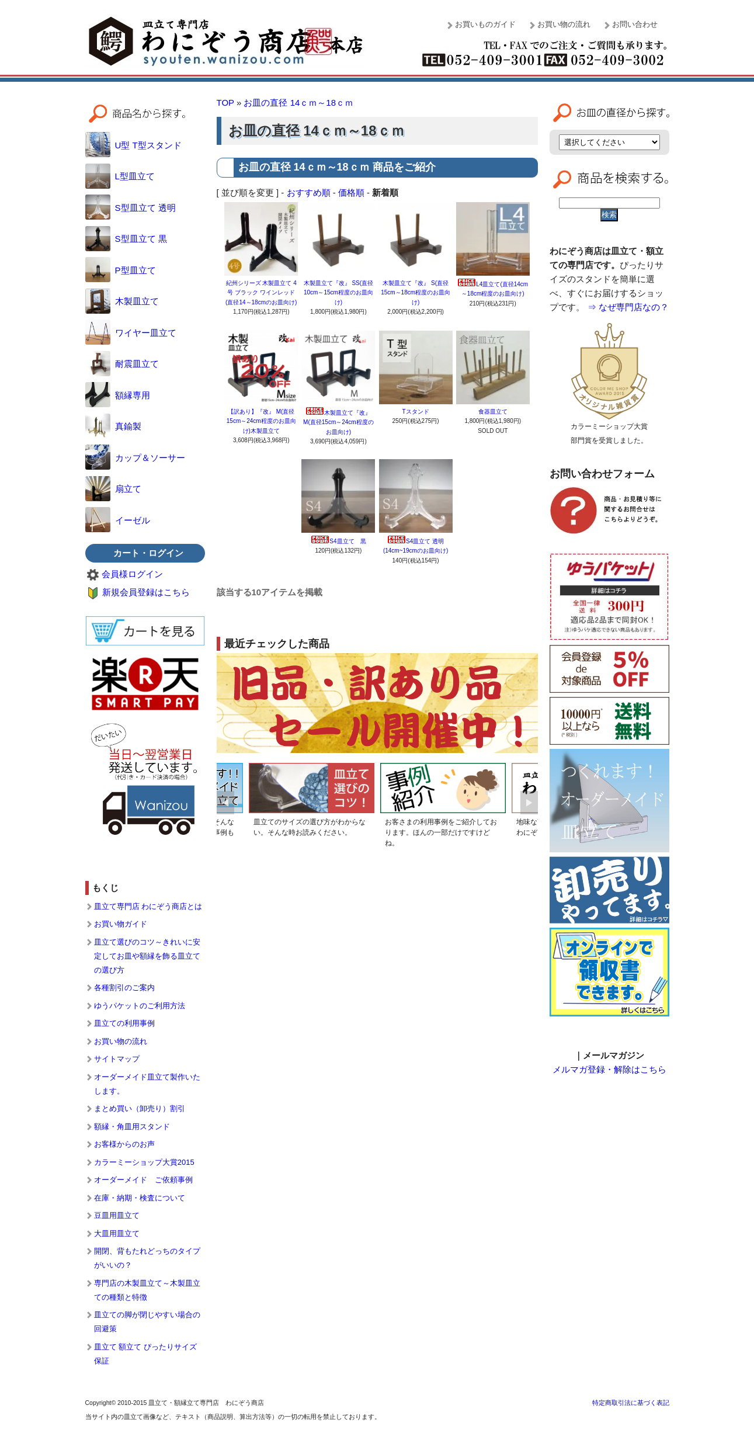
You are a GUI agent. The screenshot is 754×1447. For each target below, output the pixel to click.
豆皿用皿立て (117, 1215)
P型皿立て (120, 270)
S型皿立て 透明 (130, 208)
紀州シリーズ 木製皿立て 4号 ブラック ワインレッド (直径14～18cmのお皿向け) (261, 293)
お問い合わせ (635, 24)
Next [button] (529, 802)
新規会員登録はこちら (146, 592)
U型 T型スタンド (133, 145)
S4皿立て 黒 (338, 541)
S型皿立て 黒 (126, 239)
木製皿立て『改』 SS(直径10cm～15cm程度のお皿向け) (338, 293)
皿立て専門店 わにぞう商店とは (148, 906)
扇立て (113, 489)
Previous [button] (225, 802)
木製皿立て (122, 301)
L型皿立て (120, 176)
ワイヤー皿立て (130, 333)
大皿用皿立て (117, 1233)
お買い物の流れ (563, 24)
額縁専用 (117, 395)
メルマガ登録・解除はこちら (609, 1069)
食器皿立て (495, 411)
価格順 (351, 192)
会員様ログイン (132, 574)
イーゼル (117, 520)
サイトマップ (117, 1058)
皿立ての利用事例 (124, 1023)
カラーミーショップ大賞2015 (144, 1162)
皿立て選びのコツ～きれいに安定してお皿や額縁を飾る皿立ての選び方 (147, 956)
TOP (225, 102)
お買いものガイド (485, 24)
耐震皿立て (122, 364)
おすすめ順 (309, 192)
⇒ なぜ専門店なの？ (628, 307)
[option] (311, 802)
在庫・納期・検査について (139, 1197)
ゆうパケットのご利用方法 (139, 1005)
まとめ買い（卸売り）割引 (139, 1108)
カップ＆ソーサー (135, 458)
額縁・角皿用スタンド (132, 1126)
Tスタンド (415, 411)
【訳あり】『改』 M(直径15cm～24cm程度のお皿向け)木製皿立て (261, 421)
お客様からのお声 (124, 1144)
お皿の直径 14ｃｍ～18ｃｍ (298, 102)
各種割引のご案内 (124, 987)
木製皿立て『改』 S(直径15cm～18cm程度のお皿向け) (415, 293)
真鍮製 (113, 426)
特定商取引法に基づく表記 (630, 1402)
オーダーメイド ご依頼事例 (143, 1179)
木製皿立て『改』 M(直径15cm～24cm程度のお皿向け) (338, 422)
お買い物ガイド (120, 923)
